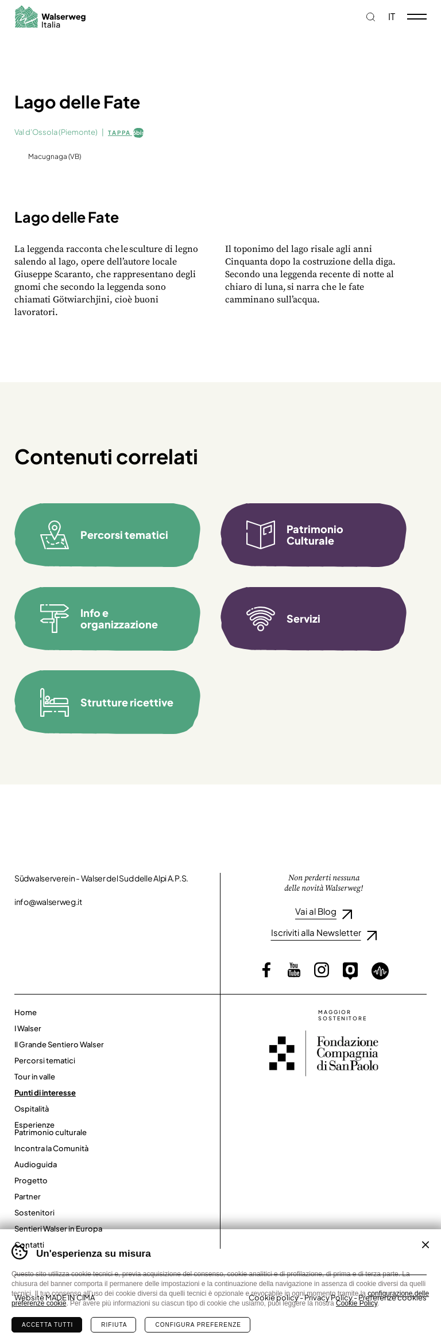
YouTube (294, 969)
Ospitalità (31, 1108)
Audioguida (35, 1164)
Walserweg (50, 16)
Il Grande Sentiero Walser (59, 1044)
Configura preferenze (198, 1325)
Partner (27, 1196)
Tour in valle (34, 1076)
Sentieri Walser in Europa (58, 1228)
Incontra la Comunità (51, 1148)
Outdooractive (350, 971)
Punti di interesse (45, 1092)
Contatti (29, 1244)
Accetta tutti (47, 1325)
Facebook (266, 969)
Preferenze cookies (392, 1297)
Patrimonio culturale (50, 1132)
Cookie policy (274, 1297)
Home (25, 1012)
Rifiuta (114, 1325)
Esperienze (34, 1124)
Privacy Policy (328, 1297)
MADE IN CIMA (70, 1297)
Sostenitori (34, 1212)
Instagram (321, 969)
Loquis (380, 971)
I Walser (27, 1028)
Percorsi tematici (44, 1060)
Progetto (31, 1180)
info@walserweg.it (48, 901)
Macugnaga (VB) (54, 157)
